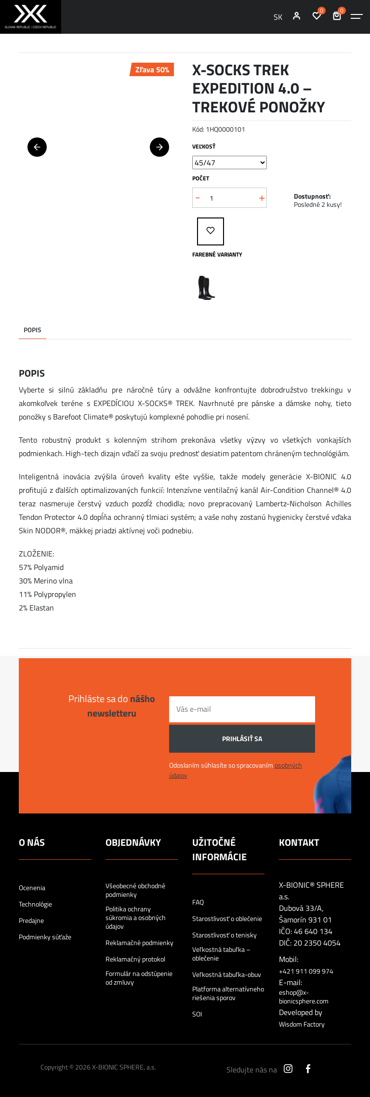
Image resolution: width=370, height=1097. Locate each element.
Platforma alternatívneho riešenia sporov (228, 993)
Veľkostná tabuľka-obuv (226, 974)
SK (278, 17)
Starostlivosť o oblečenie (227, 918)
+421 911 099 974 (306, 971)
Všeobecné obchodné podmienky (135, 890)
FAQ (198, 902)
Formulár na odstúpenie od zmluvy (139, 978)
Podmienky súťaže (45, 937)
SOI (197, 1014)
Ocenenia (32, 887)
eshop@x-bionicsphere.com (304, 996)
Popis (32, 330)
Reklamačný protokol (135, 959)
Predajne (31, 920)
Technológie (35, 904)
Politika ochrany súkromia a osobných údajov (136, 918)
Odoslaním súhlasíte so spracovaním (235, 770)
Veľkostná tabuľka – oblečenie (221, 953)
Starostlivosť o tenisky (224, 935)
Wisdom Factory (302, 1024)
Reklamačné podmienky (139, 942)
